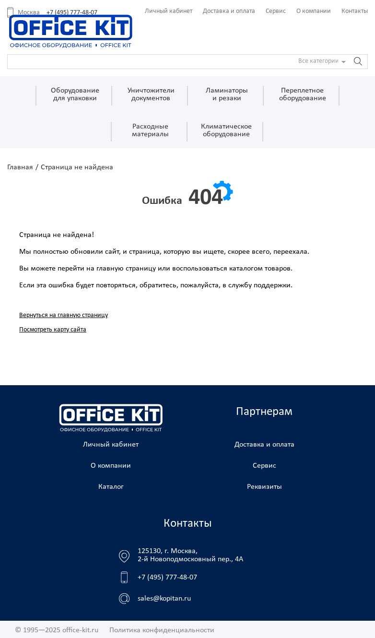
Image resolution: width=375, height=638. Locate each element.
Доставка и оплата (229, 11)
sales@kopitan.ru (164, 599)
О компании (313, 11)
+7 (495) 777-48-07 (72, 12)
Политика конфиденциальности (161, 630)
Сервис (276, 11)
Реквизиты (264, 487)
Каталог (111, 487)
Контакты (354, 11)
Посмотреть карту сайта (52, 329)
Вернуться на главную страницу (63, 315)
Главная (20, 167)
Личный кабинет (168, 11)
